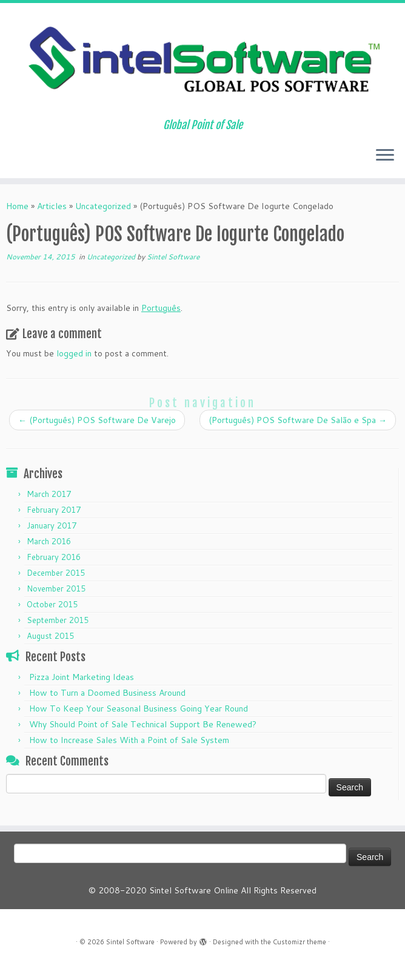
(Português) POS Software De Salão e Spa (298, 420)
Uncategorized (103, 206)
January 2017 (51, 525)
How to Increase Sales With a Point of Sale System (129, 740)
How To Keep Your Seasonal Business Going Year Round (138, 708)
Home (17, 206)
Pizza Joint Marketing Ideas (81, 677)
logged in (74, 353)
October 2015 (52, 604)
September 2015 (58, 620)
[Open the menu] (385, 156)
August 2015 (50, 635)
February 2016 (54, 557)
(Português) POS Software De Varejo (97, 420)
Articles (52, 206)
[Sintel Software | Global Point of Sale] (202, 61)
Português (161, 308)
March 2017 (49, 494)
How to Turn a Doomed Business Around (107, 693)
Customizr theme (299, 942)
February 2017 (54, 509)
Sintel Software (173, 257)
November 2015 (56, 588)
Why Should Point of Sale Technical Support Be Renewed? (142, 724)
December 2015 (56, 572)
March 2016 (49, 541)
